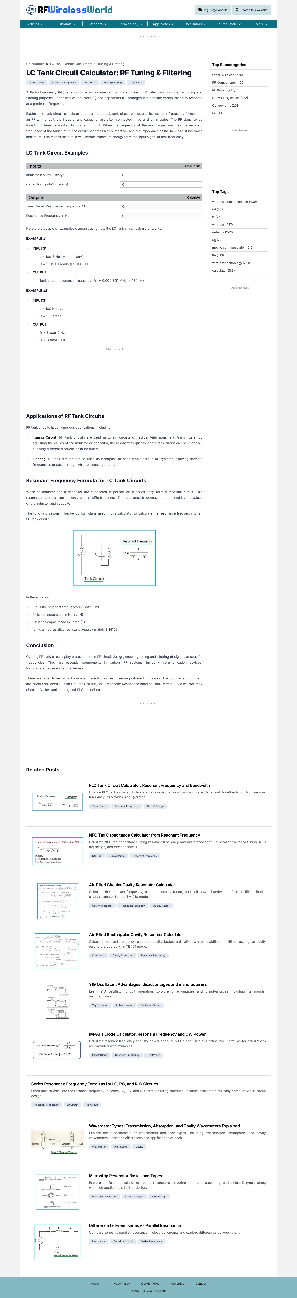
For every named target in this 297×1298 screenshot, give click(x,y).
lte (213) (218, 255)
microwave (120, 1146)
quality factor (161, 905)
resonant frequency (64, 82)
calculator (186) (223, 270)
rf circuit (89, 82)
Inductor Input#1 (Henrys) (46, 175)
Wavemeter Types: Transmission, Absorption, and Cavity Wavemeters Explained (164, 1125)
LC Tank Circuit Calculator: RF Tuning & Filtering (87, 64)
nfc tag (96, 855)
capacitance (117, 855)
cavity (139, 1146)
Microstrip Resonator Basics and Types (125, 1175)
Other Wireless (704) (227, 75)
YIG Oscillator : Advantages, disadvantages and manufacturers (148, 984)
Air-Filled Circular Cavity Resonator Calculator (132, 884)
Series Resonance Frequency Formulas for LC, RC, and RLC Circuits (94, 1084)
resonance (98, 1241)
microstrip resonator (104, 1196)
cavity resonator (102, 905)
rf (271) (217, 217)
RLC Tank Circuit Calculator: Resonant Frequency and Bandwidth (149, 785)
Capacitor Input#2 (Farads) (47, 184)
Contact (201, 1283)
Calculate (193, 197)
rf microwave (124, 1005)
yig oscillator (100, 1005)
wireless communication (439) (234, 202)
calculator (136, 82)
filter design (159, 1196)
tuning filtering (113, 82)
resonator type (134, 1196)
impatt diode (99, 1055)
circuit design (155, 806)
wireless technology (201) (231, 263)
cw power (154, 1055)
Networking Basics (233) (230, 98)
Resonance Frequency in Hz (48, 216)
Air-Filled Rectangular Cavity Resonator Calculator (136, 934)
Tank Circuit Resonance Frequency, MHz (57, 206)
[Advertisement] (148, 47)
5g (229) (218, 240)
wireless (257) (222, 225)
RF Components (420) (228, 82)
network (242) (222, 232)
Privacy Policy (120, 1283)
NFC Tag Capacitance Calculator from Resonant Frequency (144, 835)
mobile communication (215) (232, 248)
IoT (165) (218, 113)
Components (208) (225, 105)
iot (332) (218, 209)
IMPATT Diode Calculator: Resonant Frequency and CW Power (147, 1034)
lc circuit (72, 1104)
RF (69, 10)
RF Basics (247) (223, 90)
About (95, 1283)
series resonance (151, 1241)
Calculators (35, 64)
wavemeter (99, 1146)
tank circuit (36, 82)
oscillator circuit (150, 1005)
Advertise (177, 1283)
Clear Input (192, 166)
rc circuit (92, 1104)
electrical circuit (123, 1241)
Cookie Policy (150, 1283)
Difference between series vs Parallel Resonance (135, 1225)
